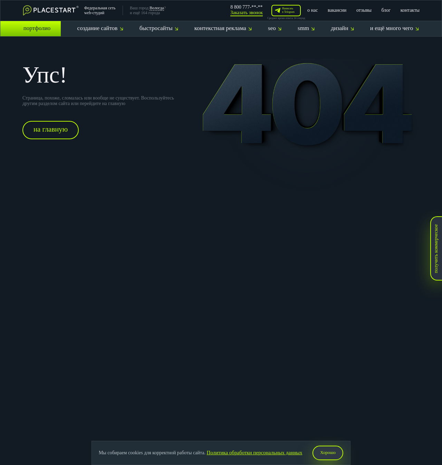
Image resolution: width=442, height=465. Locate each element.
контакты (410, 10)
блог (386, 10)
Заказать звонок (246, 12)
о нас (312, 10)
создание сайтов (100, 28)
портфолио (37, 28)
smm (306, 28)
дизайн (342, 28)
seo (274, 28)
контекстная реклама (223, 28)
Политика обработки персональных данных (254, 452)
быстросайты (159, 28)
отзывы (364, 10)
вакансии (337, 10)
